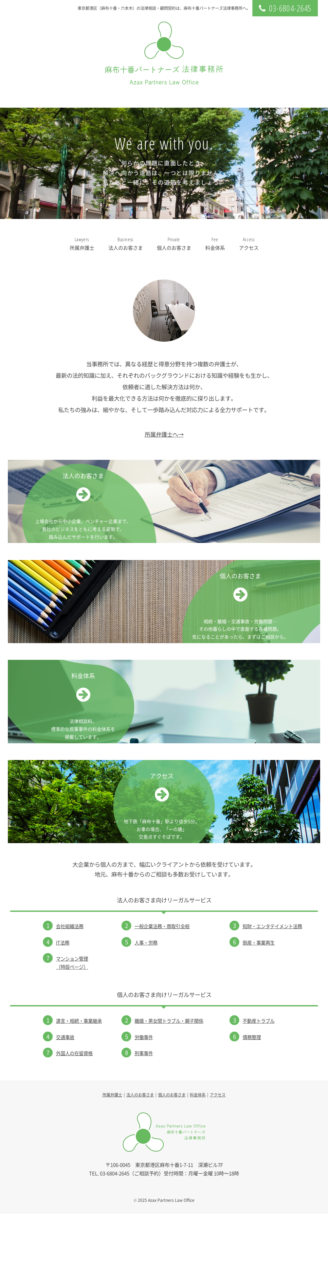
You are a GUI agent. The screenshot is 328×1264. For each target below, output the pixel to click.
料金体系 (215, 243)
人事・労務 (146, 992)
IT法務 (62, 992)
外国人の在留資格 (74, 1103)
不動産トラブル (259, 1071)
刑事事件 (144, 1103)
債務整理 (252, 1087)
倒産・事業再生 (259, 992)
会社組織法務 (69, 976)
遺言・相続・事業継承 (79, 1071)
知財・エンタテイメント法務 (272, 976)
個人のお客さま (174, 243)
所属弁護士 (82, 243)
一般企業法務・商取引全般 (162, 976)
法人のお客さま (125, 243)
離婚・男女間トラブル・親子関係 (169, 1071)
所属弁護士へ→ (164, 434)
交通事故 (65, 1087)
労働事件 (144, 1087)
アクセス (249, 243)
